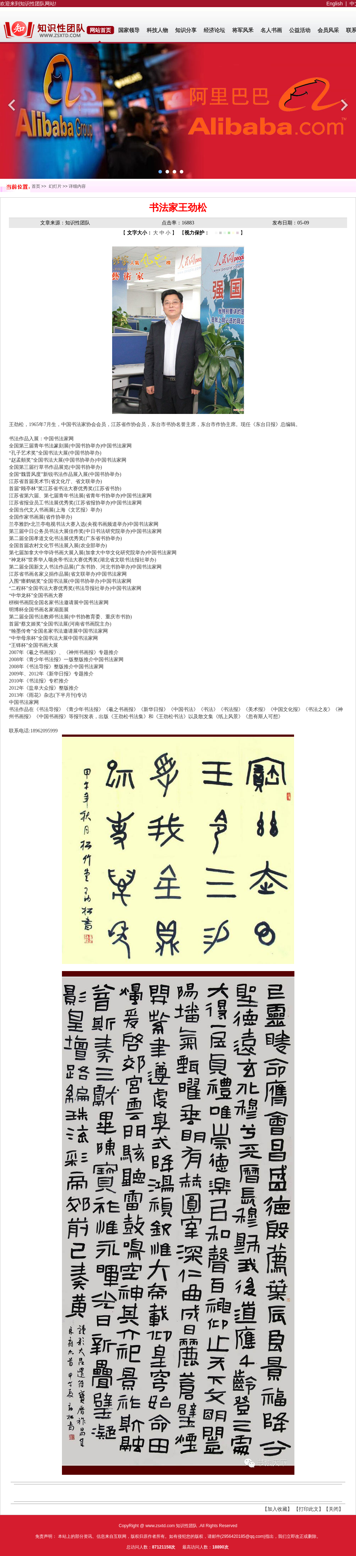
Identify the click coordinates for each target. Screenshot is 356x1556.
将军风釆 (242, 30)
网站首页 (100, 30)
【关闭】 (334, 1509)
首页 (36, 186)
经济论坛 (214, 30)
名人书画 (271, 30)
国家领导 (129, 30)
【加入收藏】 (277, 1509)
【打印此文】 (309, 1509)
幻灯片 (55, 186)
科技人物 (157, 30)
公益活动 (299, 30)
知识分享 (186, 30)
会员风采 (328, 30)
